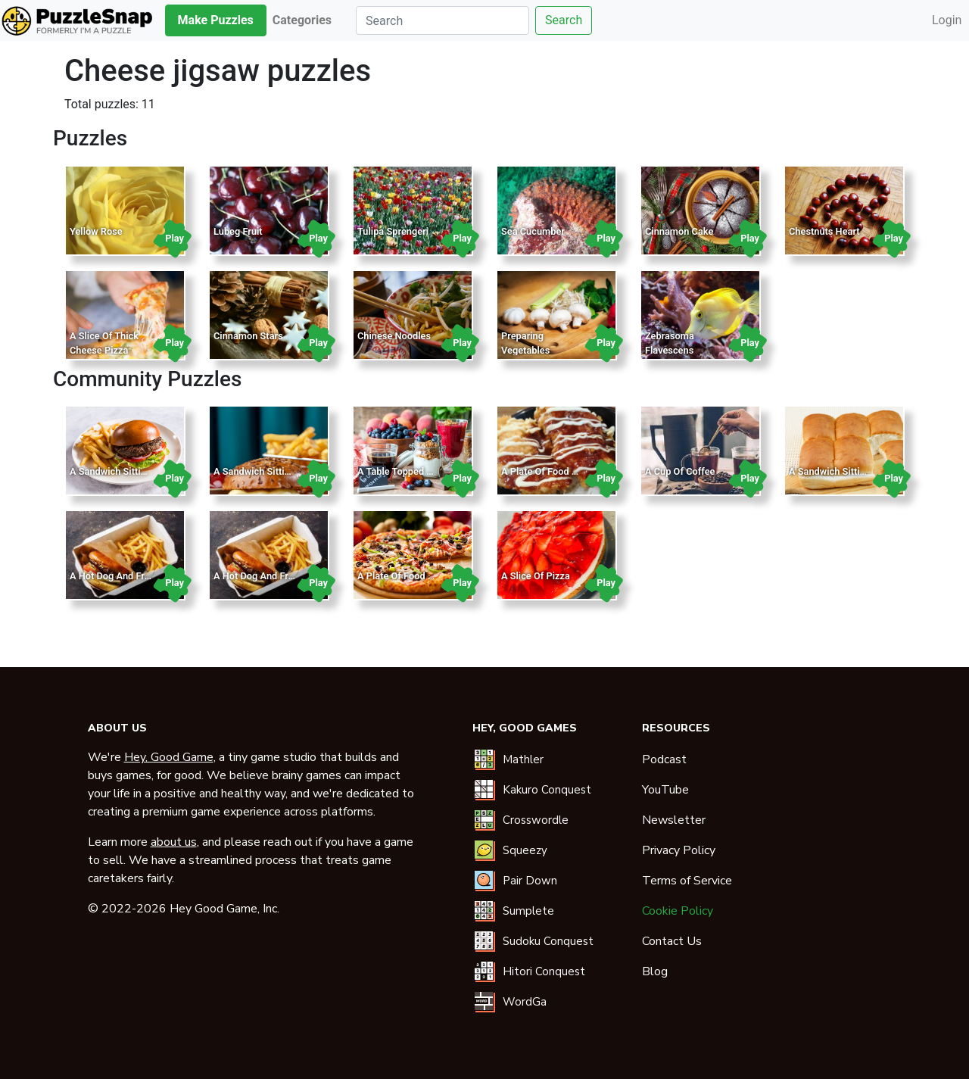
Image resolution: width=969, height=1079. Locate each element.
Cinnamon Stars (248, 335)
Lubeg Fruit (238, 231)
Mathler (523, 759)
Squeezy (525, 850)
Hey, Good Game (168, 757)
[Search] (442, 20)
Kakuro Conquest (547, 789)
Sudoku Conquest (548, 941)
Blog (655, 971)
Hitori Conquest (544, 971)
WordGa (525, 1001)
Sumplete (528, 910)
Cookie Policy (677, 911)
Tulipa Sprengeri (392, 231)
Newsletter (674, 820)
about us (174, 842)
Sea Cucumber (533, 231)
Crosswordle (536, 820)
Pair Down (530, 880)
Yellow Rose (96, 231)
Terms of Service (687, 880)
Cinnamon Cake (679, 231)
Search (563, 20)
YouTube (665, 789)
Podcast (664, 759)
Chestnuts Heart (824, 231)
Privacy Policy (678, 850)
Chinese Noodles (394, 335)
